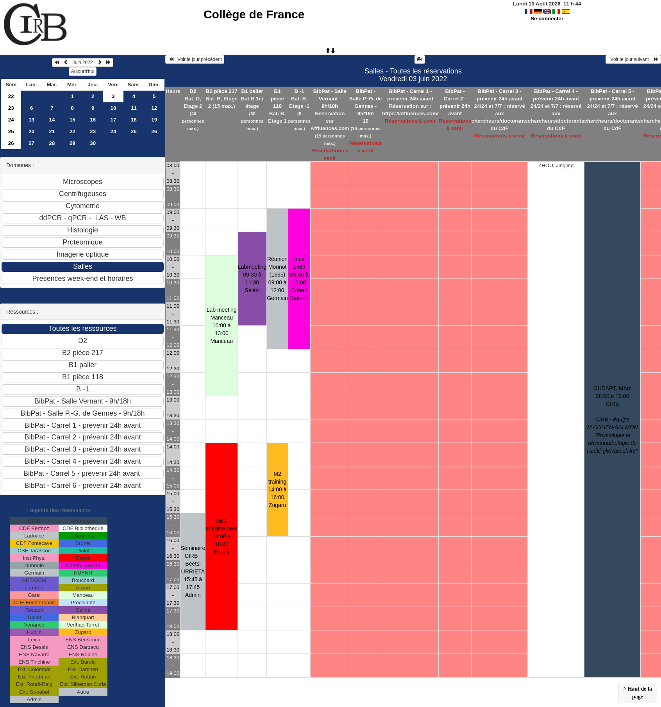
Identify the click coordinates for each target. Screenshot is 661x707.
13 (31, 120)
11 (134, 108)
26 (154, 131)
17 (113, 120)
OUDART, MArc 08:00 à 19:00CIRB (612, 419)
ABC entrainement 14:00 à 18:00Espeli (221, 536)
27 (31, 143)
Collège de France (254, 14)
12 (154, 108)
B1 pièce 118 (277, 98)
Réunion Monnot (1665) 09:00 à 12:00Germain (277, 278)
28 (52, 143)
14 (52, 120)
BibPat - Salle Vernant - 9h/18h (330, 98)
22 (11, 96)
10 (113, 108)
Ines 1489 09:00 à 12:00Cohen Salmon (299, 278)
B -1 (299, 91)
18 (134, 120)
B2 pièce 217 (222, 91)
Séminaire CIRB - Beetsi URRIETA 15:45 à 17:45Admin (192, 571)
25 (11, 131)
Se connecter (547, 18)
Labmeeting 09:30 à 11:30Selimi (252, 278)
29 (72, 143)
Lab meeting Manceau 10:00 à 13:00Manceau (222, 325)
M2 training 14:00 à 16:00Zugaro (277, 489)
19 (154, 120)
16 (93, 120)
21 (52, 131)
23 (11, 108)
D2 (192, 91)
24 (11, 120)
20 (31, 131)
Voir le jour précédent (195, 59)
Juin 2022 (82, 62)
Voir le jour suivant (633, 59)
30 (93, 143)
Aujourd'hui (83, 71)
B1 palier (252, 91)
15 (72, 120)
